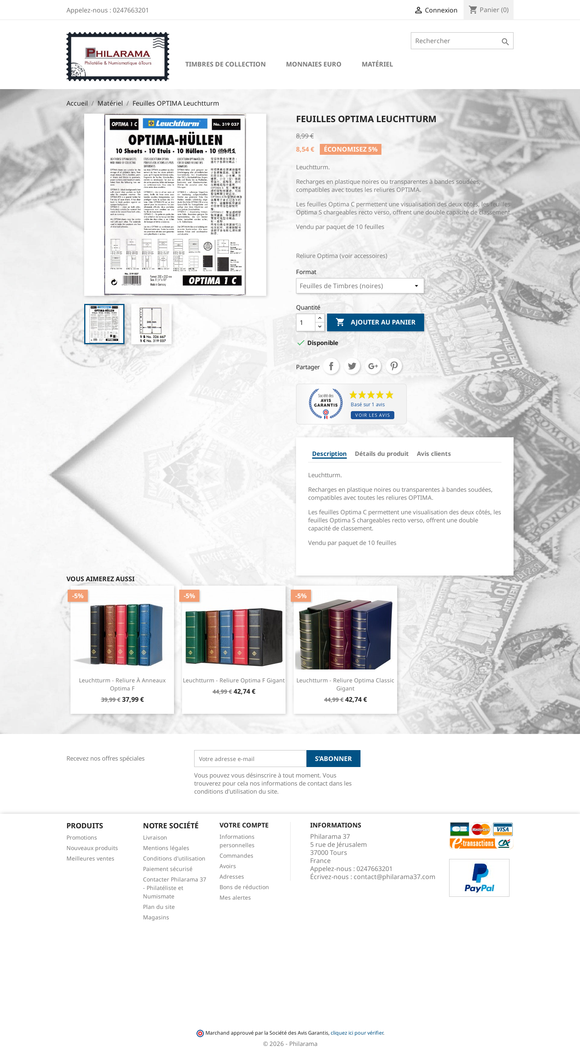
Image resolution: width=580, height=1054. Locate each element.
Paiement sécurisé (168, 869)
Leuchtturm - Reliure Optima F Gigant (234, 680)
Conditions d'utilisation (174, 858)
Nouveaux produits (92, 848)
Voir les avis (372, 415)
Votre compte (244, 825)
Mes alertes (235, 897)
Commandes (236, 855)
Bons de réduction (244, 887)
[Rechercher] (462, 40)
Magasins (156, 917)
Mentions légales (166, 848)
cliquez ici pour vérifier (357, 1032)
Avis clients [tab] (434, 453)
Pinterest (394, 366)
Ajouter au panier (376, 322)
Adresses (232, 876)
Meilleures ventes (90, 858)
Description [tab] (329, 453)
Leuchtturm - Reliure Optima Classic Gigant (345, 684)
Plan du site (159, 907)
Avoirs (228, 866)
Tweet (352, 366)
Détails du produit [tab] (382, 453)
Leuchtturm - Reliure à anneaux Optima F (122, 684)
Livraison (155, 837)
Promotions (81, 837)
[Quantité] (305, 322)
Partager (331, 366)
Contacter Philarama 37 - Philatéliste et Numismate (174, 887)
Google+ (373, 366)
